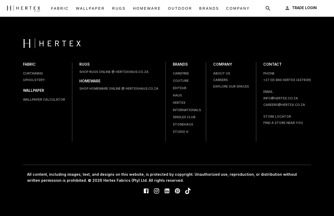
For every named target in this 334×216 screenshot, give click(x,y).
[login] (301, 8)
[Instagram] (156, 191)
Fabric (60, 8)
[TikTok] (188, 191)
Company (238, 8)
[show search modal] (268, 8)
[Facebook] (146, 191)
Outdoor (180, 8)
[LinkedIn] (167, 191)
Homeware (147, 8)
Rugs (119, 8)
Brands (209, 8)
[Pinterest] (177, 191)
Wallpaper (90, 8)
